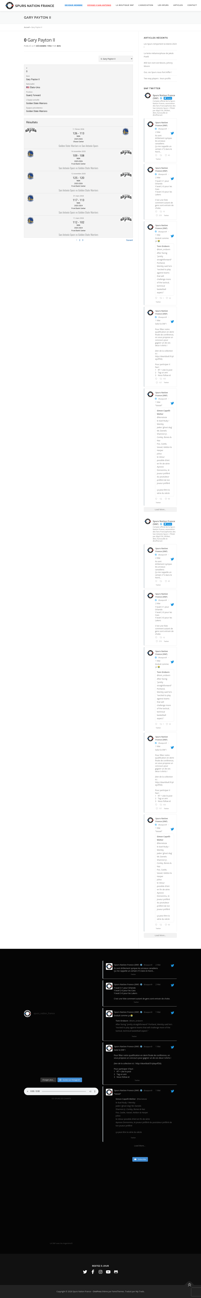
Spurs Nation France (34, 6)
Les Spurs (163, 5)
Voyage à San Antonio (99, 5)
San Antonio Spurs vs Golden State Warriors (78, 168)
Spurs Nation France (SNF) (161, 124)
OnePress (97, 1291)
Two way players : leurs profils (157, 78)
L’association (146, 5)
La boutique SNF (125, 5)
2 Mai (157, 132)
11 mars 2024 (78, 218)
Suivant (129, 240)
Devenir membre (74, 5)
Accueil (27, 27)
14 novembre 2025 (78, 151)
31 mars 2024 (78, 196)
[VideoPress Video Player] (61, 1172)
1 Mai (157, 235)
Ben (59, 46)
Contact (192, 5)
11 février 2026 (78, 129)
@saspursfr (162, 129)
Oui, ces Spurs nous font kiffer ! (158, 72)
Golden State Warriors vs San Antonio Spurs (78, 146)
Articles (178, 5)
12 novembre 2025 (78, 174)
